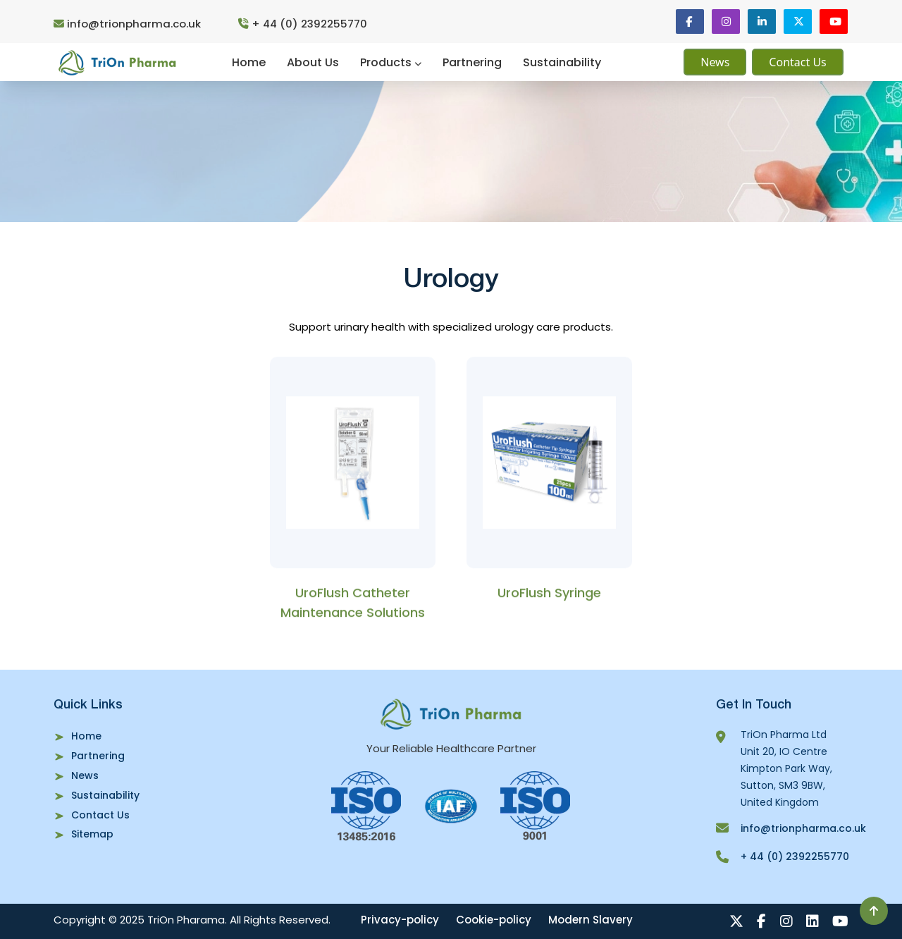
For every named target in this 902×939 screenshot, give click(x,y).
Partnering (472, 62)
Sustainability (562, 62)
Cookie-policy (495, 919)
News (714, 62)
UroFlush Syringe (549, 595)
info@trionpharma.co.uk (129, 23)
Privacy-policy (402, 919)
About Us (313, 62)
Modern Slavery (592, 919)
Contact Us (797, 62)
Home (249, 62)
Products (390, 62)
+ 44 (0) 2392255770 (304, 23)
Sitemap (92, 835)
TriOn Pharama (186, 919)
